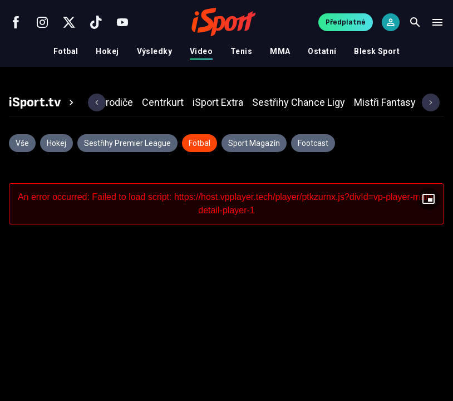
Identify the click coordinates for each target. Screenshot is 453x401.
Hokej (107, 51)
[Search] (415, 22)
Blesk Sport (377, 51)
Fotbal (65, 51)
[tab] (43, 102)
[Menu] (437, 22)
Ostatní (322, 51)
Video (201, 51)
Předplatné (346, 22)
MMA (280, 51)
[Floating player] (428, 199)
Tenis (241, 51)
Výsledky (154, 51)
